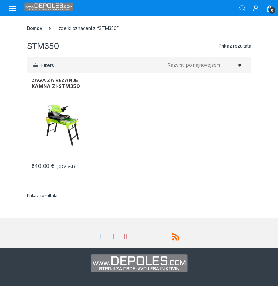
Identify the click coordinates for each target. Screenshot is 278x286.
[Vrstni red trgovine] (203, 65)
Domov (34, 28)
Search (242, 8)
